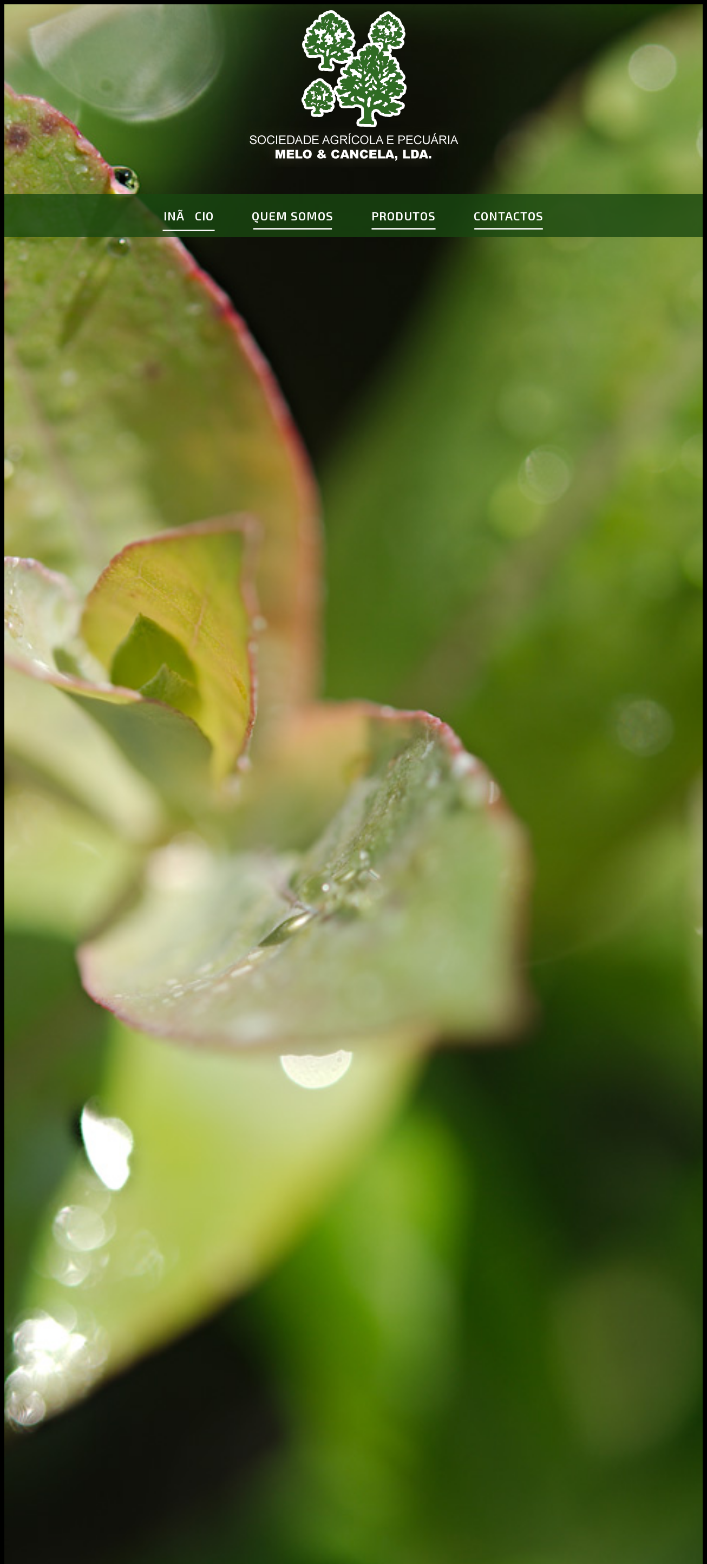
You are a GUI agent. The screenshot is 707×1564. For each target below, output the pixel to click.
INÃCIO (188, 215)
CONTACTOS (509, 215)
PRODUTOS (403, 215)
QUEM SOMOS (292, 215)
